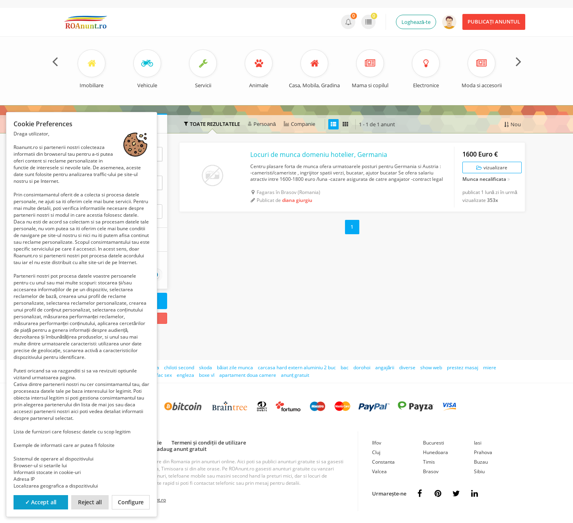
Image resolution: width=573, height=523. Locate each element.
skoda (205, 367)
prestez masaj (462, 367)
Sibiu (479, 471)
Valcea (379, 471)
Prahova (483, 452)
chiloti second (179, 367)
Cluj (376, 452)
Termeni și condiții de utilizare (209, 442)
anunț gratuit (295, 375)
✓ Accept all (41, 502)
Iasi (477, 442)
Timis (429, 461)
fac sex (164, 375)
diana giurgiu (297, 200)
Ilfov (376, 442)
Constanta (383, 461)
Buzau (481, 461)
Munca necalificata (484, 179)
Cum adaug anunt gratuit (175, 449)
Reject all (90, 502)
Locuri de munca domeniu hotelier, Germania (318, 155)
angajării (385, 367)
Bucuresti (433, 442)
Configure (131, 502)
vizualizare (491, 167)
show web (431, 367)
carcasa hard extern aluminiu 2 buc (297, 367)
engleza (185, 375)
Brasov (431, 471)
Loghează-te (416, 21)
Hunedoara (435, 452)
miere (489, 367)
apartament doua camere (247, 375)
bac (345, 367)
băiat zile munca (235, 367)
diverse (407, 367)
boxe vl (206, 375)
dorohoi (361, 367)
